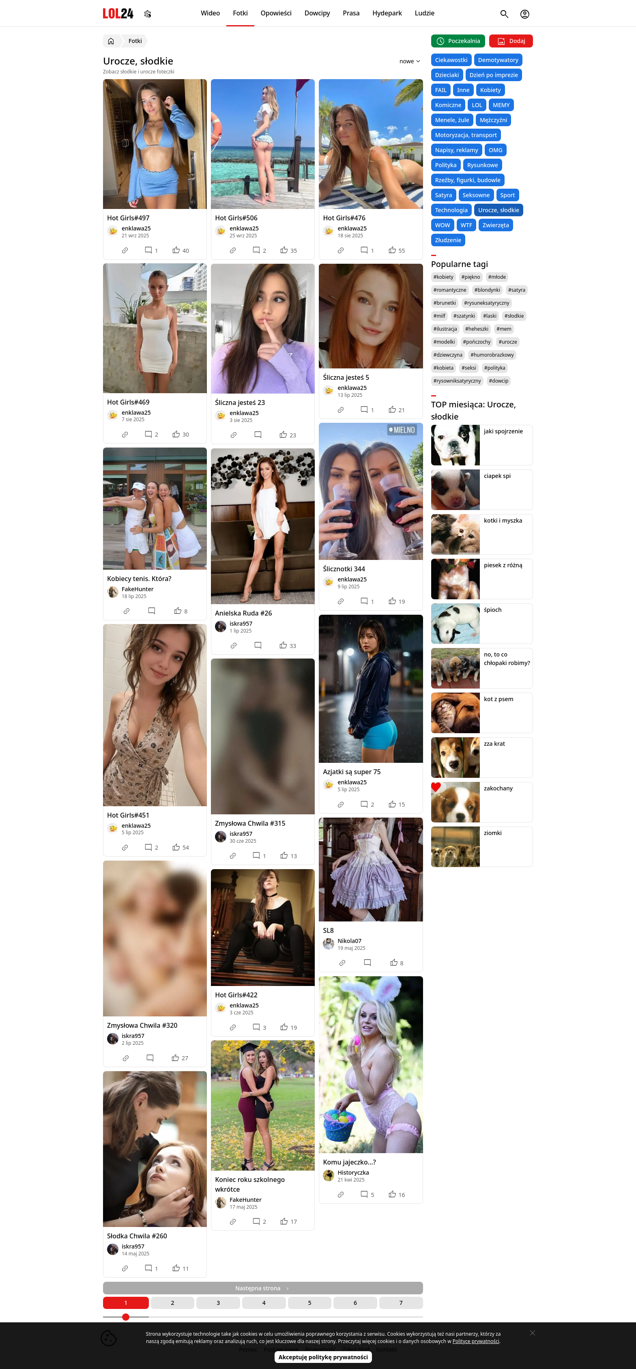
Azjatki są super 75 (351, 771)
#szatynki (464, 315)
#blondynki (487, 289)
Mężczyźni (493, 120)
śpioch (492, 609)
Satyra (443, 195)
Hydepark (387, 13)
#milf (439, 315)
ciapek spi (497, 476)
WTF (466, 225)
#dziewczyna (448, 354)
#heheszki (476, 328)
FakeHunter (138, 589)
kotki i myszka (503, 520)
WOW (442, 225)
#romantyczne (450, 289)
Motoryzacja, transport (466, 135)
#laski (489, 315)
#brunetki (445, 302)
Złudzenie (448, 240)
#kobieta (444, 367)
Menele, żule (452, 120)
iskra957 (241, 623)
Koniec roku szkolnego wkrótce (250, 1184)
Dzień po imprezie (494, 75)
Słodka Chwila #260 (137, 1235)
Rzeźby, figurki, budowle (468, 180)
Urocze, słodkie (498, 210)
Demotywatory (498, 60)
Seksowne (476, 195)
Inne (463, 90)
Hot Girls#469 (128, 402)
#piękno (471, 276)
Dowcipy (317, 13)
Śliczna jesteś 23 (240, 402)
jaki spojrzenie (503, 431)
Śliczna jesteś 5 (346, 377)
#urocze (507, 341)
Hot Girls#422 (236, 994)
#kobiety (443, 276)
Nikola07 (349, 941)
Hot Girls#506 (236, 217)
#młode (497, 276)
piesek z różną (503, 565)
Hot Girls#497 (128, 217)
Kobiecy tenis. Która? (139, 578)
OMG (496, 150)
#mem (503, 328)
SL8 (328, 930)
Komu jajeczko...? (349, 1162)
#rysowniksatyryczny (457, 380)
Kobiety (490, 90)
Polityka (446, 165)
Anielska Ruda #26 (243, 613)
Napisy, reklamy (456, 150)
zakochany (498, 788)
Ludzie (424, 13)
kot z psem (498, 699)
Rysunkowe (482, 165)
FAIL (441, 90)
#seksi (469, 367)
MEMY (501, 105)
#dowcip (499, 380)
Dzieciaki (447, 75)
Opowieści (276, 13)
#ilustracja (445, 328)
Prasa (351, 13)
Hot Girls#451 (128, 815)
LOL (477, 105)
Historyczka (353, 1172)
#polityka (494, 367)
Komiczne (448, 105)
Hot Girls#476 (344, 217)
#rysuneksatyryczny (486, 302)
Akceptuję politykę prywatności (323, 1357)
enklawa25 (136, 228)
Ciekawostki (451, 60)
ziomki (493, 833)
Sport (508, 195)
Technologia (451, 210)
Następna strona (262, 1288)
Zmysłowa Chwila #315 (250, 823)
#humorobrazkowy (492, 354)
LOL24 (118, 13)
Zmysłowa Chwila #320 (142, 1025)
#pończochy (477, 341)
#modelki (444, 341)
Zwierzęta (496, 225)
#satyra (516, 289)
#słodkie (514, 315)
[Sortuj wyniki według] (399, 61)
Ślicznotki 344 (344, 568)
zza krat (494, 743)
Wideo (210, 13)
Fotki (240, 13)
